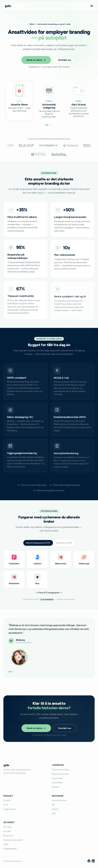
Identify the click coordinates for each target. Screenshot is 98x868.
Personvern (8, 835)
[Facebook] (89, 861)
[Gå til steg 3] (52, 125)
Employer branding (60, 769)
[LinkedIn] (93, 861)
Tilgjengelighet (10, 848)
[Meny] (92, 6)
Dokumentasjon (59, 800)
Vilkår (5, 844)
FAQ (54, 813)
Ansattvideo (57, 778)
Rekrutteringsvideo (60, 774)
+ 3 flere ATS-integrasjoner (49, 594)
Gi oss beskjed (47, 601)
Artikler (55, 809)
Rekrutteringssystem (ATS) (38, 544)
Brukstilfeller (57, 782)
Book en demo (36, 60)
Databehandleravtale (12, 840)
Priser (5, 805)
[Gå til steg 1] (46, 125)
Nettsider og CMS (64, 544)
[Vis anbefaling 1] (10, 672)
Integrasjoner (9, 809)
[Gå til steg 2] (50, 125)
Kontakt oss (64, 60)
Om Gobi (7, 827)
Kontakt (7, 831)
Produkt (7, 800)
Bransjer (55, 787)
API (53, 805)
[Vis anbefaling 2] (13, 672)
